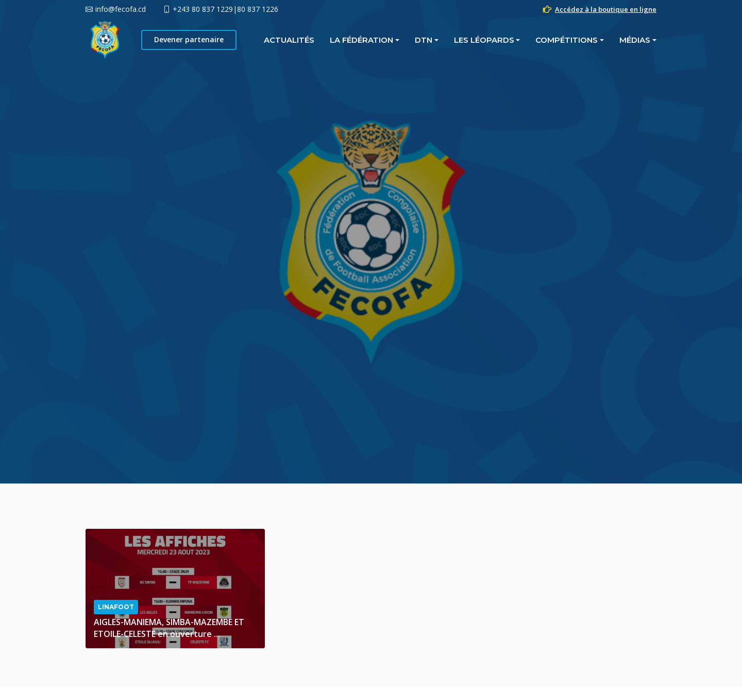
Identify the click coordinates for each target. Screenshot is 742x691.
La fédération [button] (247, 40)
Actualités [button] (174, 40)
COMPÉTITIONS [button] (452, 40)
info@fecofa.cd (120, 9)
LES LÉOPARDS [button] (370, 40)
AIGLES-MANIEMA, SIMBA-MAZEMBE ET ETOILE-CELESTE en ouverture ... (169, 628)
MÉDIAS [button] (520, 40)
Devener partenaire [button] (608, 39)
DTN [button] (309, 40)
